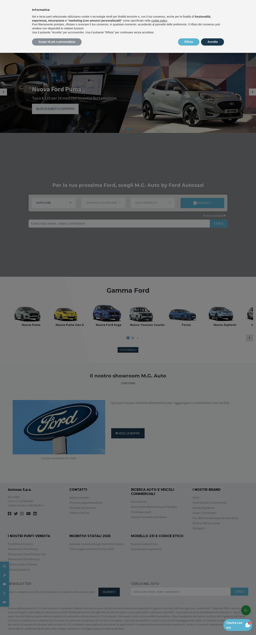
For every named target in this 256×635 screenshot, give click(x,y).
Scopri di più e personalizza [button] (56, 41)
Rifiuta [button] (188, 41)
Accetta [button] (212, 41)
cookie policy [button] (159, 20)
